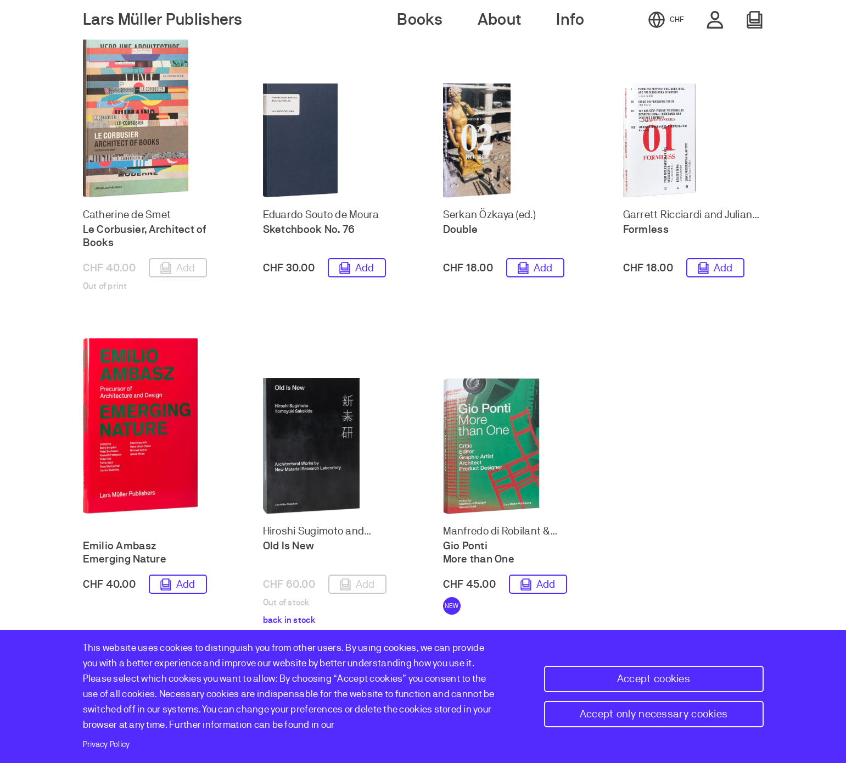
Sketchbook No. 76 (309, 229)
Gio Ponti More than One (479, 552)
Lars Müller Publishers (163, 19)
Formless (646, 229)
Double (460, 229)
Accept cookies (653, 678)
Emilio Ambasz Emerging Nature (124, 552)
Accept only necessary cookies (654, 714)
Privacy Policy (106, 744)
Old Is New (289, 545)
